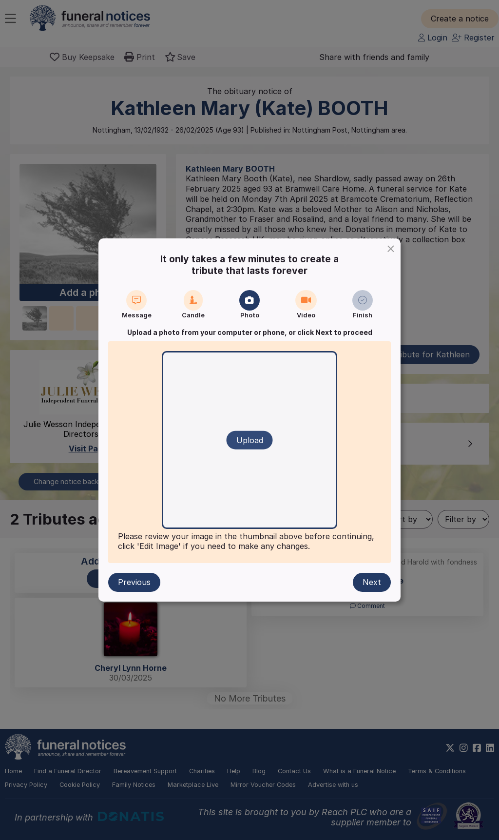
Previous (134, 582)
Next (372, 582)
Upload (249, 440)
